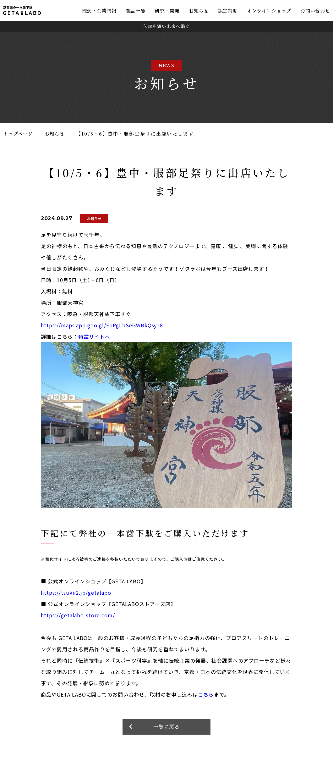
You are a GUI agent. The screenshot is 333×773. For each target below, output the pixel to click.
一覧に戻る (166, 727)
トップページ (18, 133)
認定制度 (227, 10)
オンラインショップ (269, 10)
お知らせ (198, 10)
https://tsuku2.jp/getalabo (76, 592)
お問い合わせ (315, 10)
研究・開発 (167, 10)
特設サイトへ (94, 336)
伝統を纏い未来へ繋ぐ (166, 26)
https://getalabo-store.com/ (78, 615)
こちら (206, 694)
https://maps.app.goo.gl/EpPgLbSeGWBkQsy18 (102, 325)
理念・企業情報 (99, 10)
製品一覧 (135, 10)
